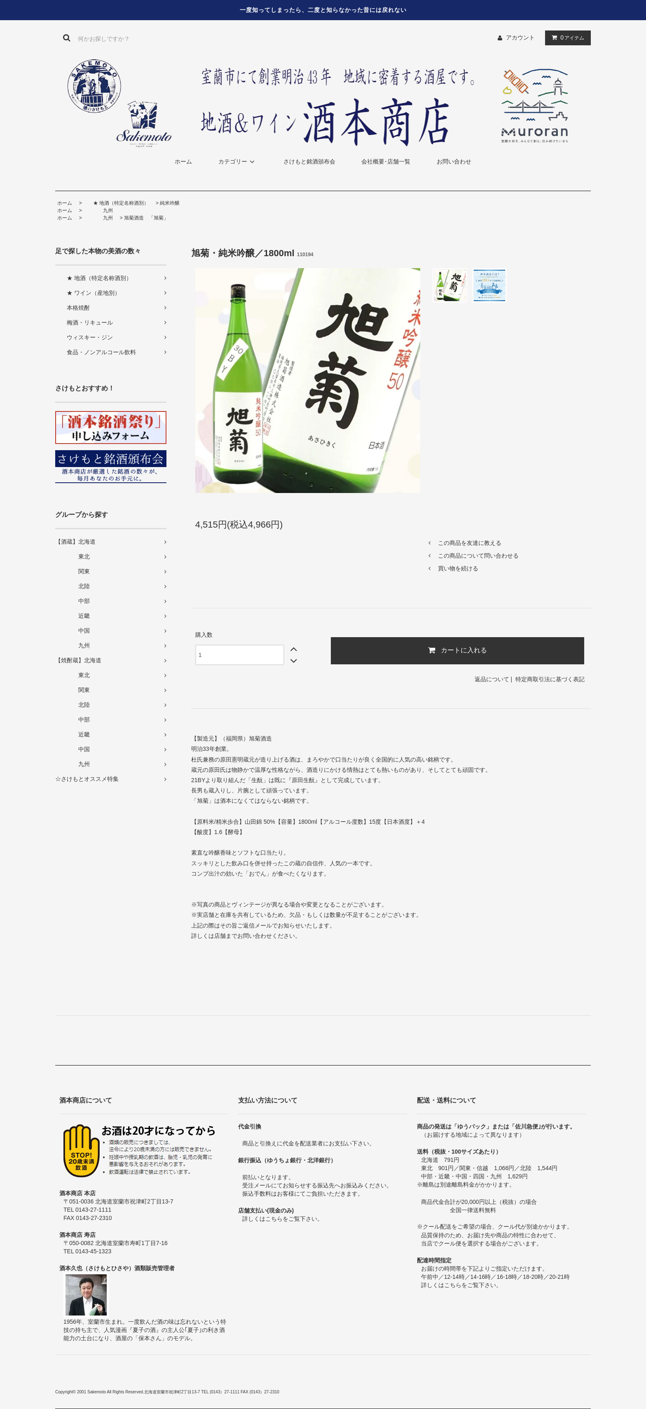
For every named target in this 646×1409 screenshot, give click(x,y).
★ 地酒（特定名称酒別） (116, 203)
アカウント (520, 37)
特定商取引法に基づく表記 (550, 679)
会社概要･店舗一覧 (385, 161)
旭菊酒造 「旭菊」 (146, 218)
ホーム (183, 161)
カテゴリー (237, 161)
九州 (98, 210)
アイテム (566, 37)
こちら (274, 1218)
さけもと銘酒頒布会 (309, 161)
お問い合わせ (454, 161)
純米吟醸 (170, 203)
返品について (492, 679)
